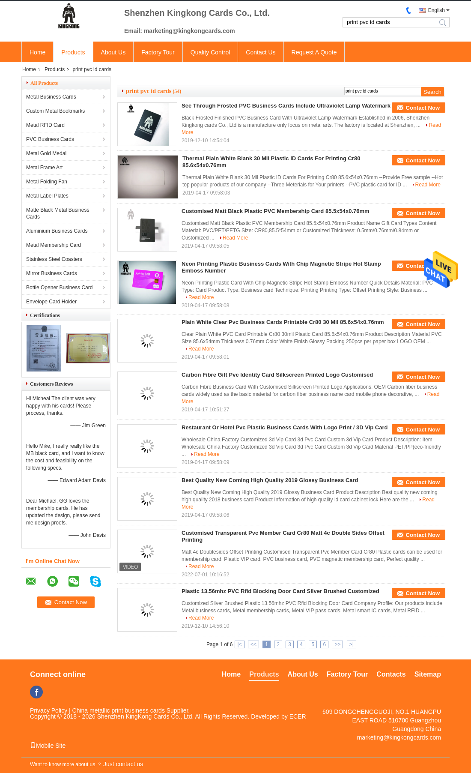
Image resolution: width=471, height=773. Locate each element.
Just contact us (123, 764)
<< (253, 644)
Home (37, 52)
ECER (297, 716)
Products (73, 52)
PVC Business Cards (50, 139)
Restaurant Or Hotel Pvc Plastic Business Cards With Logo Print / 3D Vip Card (285, 427)
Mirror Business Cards (51, 273)
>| (351, 644)
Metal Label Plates (47, 196)
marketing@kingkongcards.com (399, 737)
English (436, 10)
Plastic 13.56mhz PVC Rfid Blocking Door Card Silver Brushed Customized (280, 591)
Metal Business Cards (51, 97)
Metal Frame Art (44, 168)
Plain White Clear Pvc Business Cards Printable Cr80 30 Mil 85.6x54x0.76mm (283, 322)
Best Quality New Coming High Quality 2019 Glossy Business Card (270, 480)
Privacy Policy (48, 710)
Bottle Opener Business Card (59, 288)
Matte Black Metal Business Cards (57, 213)
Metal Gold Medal (46, 153)
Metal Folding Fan (46, 182)
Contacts (390, 674)
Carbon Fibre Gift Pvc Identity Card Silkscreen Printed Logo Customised (277, 375)
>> (337, 644)
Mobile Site (48, 745)
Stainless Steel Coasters (54, 259)
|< (239, 644)
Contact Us (260, 52)
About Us (113, 52)
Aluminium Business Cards (56, 231)
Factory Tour (158, 52)
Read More (428, 185)
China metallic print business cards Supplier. (131, 710)
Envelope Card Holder (51, 302)
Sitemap (427, 674)
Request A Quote (314, 52)
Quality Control (210, 52)
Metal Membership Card (53, 245)
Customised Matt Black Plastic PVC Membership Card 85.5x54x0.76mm (276, 211)
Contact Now (423, 108)
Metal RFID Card (45, 125)
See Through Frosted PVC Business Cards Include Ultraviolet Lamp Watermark (286, 105)
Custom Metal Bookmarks (55, 111)
